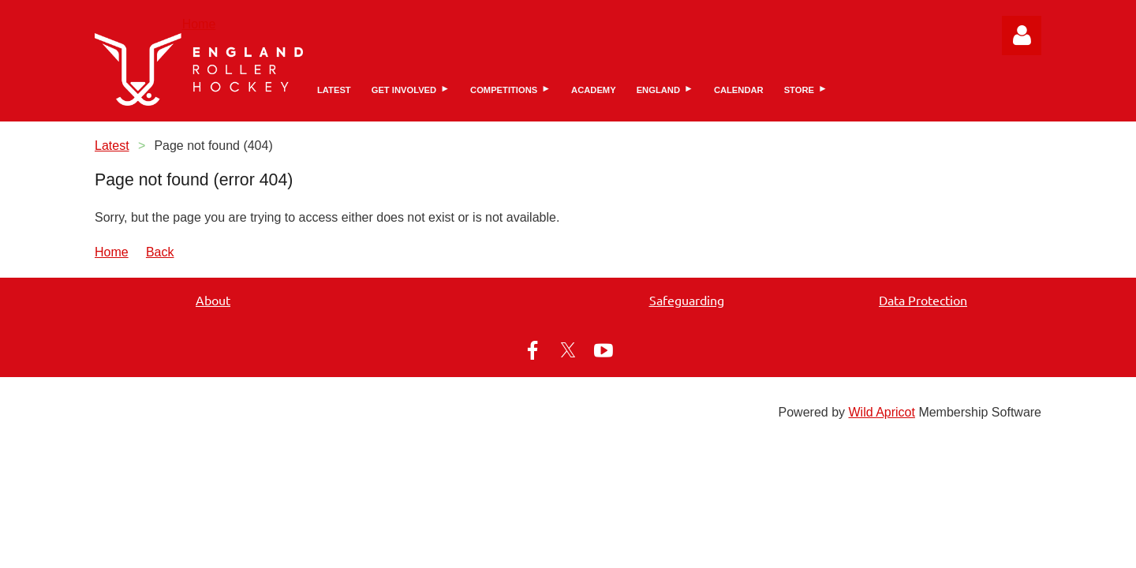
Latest (112, 145)
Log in (1021, 35)
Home (199, 24)
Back (160, 252)
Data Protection (923, 300)
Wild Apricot (881, 412)
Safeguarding (686, 300)
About (213, 300)
